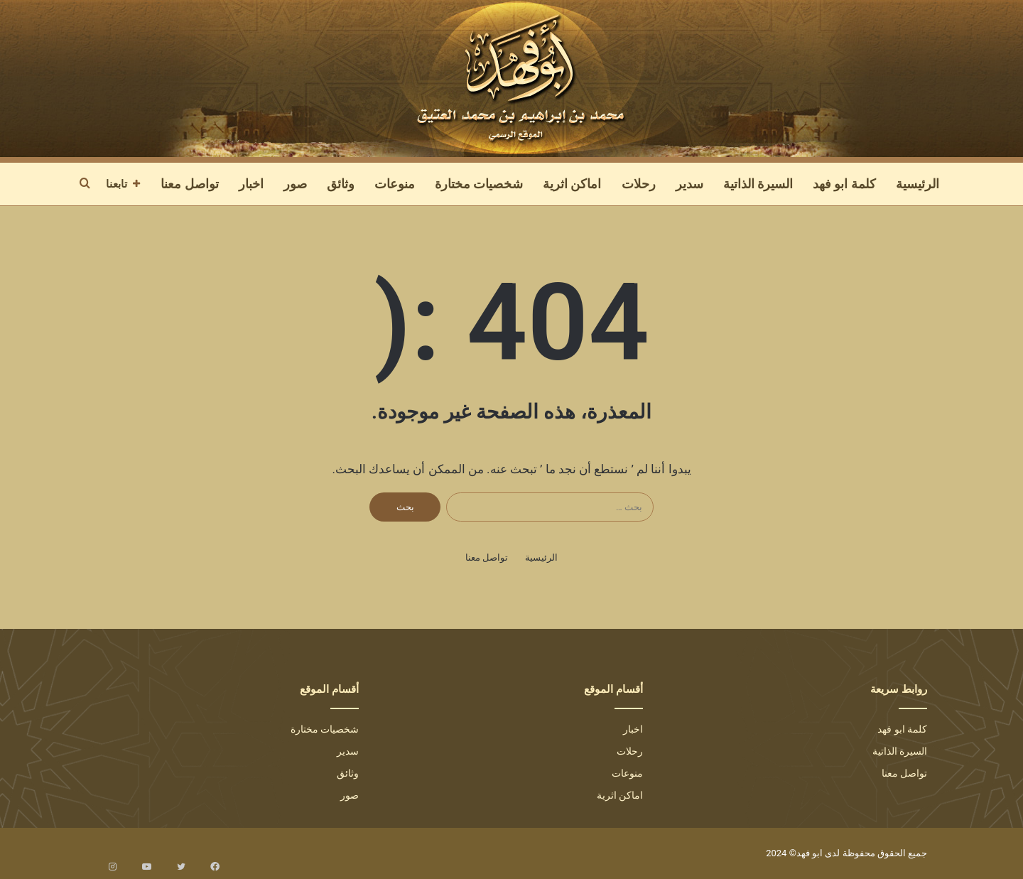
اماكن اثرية (572, 183)
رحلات (639, 183)
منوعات (394, 183)
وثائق (340, 183)
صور (295, 183)
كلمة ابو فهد (844, 183)
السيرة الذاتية (758, 183)
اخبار (251, 183)
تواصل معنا (189, 183)
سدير (689, 183)
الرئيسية (917, 183)
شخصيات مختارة (479, 183)
